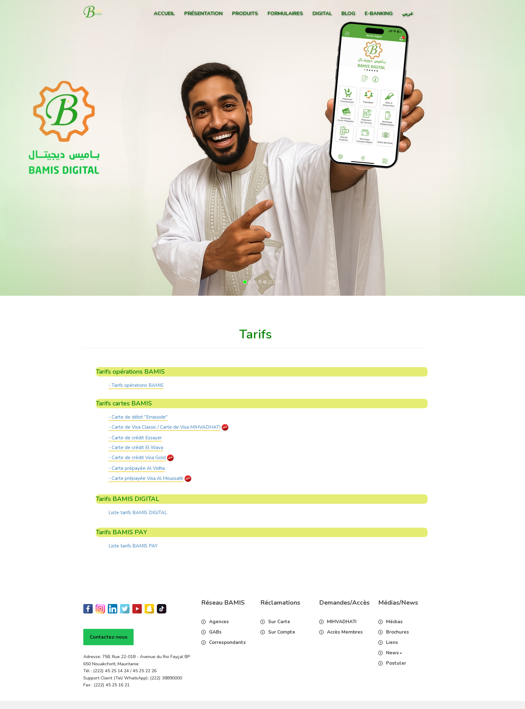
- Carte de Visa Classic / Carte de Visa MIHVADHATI (164, 427)
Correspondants (227, 642)
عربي (407, 13)
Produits (245, 13)
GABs (215, 632)
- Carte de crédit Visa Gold (137, 457)
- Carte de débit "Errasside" (138, 417)
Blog (348, 13)
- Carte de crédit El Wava (135, 447)
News (394, 653)
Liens (392, 642)
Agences (219, 621)
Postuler (396, 663)
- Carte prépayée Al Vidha (136, 468)
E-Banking (379, 13)
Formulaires (285, 13)
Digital (322, 13)
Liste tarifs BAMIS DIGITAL (137, 512)
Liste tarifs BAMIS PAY (133, 546)
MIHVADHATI (341, 621)
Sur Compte (281, 632)
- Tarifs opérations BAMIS (135, 385)
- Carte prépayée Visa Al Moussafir (145, 478)
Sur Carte (279, 621)
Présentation (203, 13)
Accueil (164, 13)
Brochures (397, 632)
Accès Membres (345, 632)
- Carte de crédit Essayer (135, 438)
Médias (394, 621)
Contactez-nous (109, 637)
